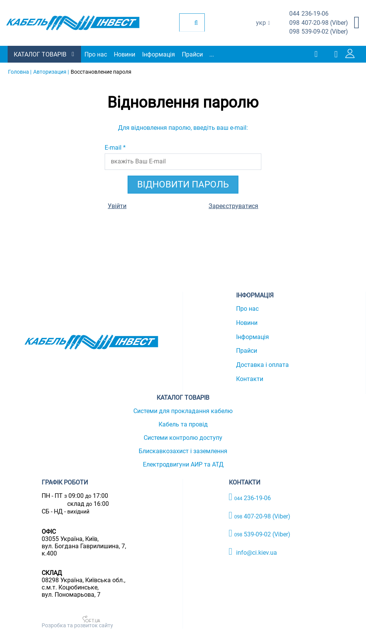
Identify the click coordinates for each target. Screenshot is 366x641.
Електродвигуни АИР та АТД (183, 464)
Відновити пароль (183, 184)
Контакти (249, 379)
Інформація (158, 54)
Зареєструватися (233, 206)
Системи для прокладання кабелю (183, 411)
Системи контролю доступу (183, 437)
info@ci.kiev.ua (253, 552)
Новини (124, 54)
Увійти (117, 206)
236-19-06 (309, 14)
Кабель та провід (183, 424)
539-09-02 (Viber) (318, 32)
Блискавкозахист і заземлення (183, 451)
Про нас (95, 54)
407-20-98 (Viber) (318, 23)
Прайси (192, 54)
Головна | (19, 72)
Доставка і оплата (262, 364)
